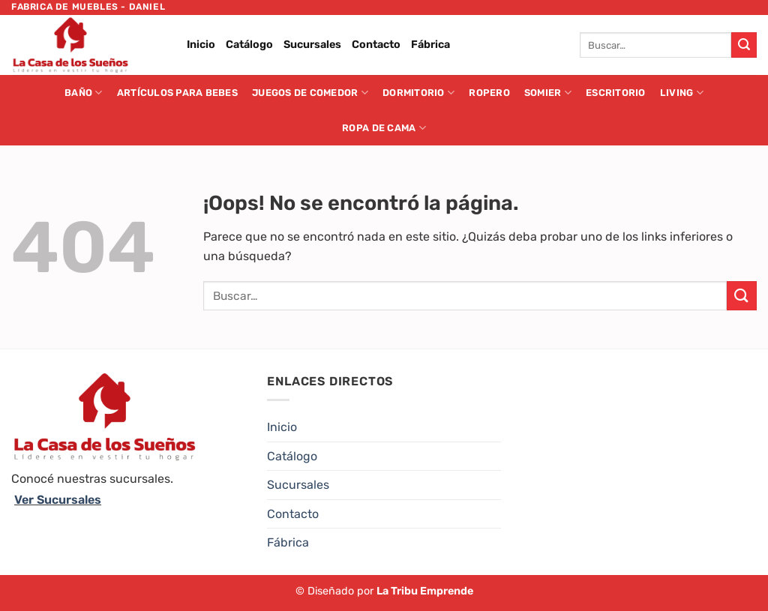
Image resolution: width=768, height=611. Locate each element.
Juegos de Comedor (310, 92)
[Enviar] (744, 45)
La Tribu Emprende (424, 591)
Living (682, 92)
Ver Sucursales (57, 500)
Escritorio (616, 92)
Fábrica (430, 44)
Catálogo (249, 44)
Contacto (376, 44)
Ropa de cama (384, 128)
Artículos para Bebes (177, 92)
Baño (83, 92)
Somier (548, 92)
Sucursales (312, 44)
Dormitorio (418, 92)
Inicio (201, 44)
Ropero (489, 92)
